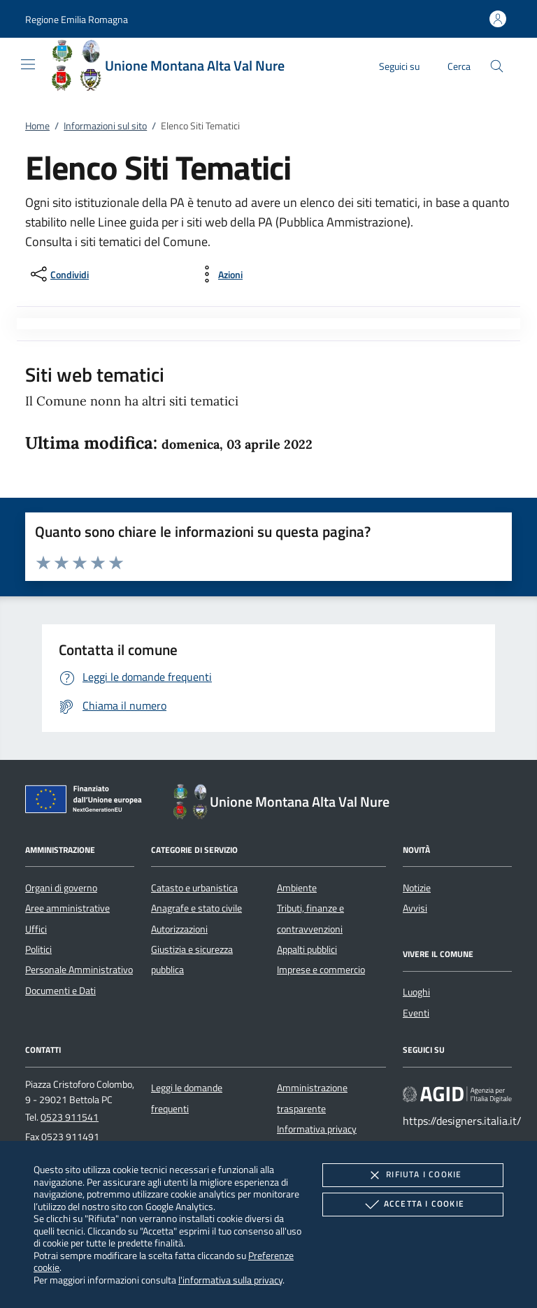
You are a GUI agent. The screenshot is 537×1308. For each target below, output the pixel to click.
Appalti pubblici (307, 949)
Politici (38, 949)
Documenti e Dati (60, 990)
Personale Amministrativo (79, 969)
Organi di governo (61, 888)
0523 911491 (70, 1136)
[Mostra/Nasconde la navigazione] (28, 64)
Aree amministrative (67, 908)
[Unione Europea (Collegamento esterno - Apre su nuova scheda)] (87, 801)
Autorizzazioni (179, 929)
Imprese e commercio (321, 969)
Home (37, 126)
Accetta (412, 1204)
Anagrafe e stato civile (196, 908)
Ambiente (297, 888)
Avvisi (415, 908)
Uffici (36, 929)
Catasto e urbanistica (194, 888)
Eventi (416, 1013)
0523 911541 (70, 1117)
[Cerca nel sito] (497, 66)
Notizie (417, 888)
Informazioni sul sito (105, 126)
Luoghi (416, 992)
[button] (76, 19)
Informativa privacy (317, 1129)
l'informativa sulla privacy (230, 1279)
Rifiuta (412, 1175)
